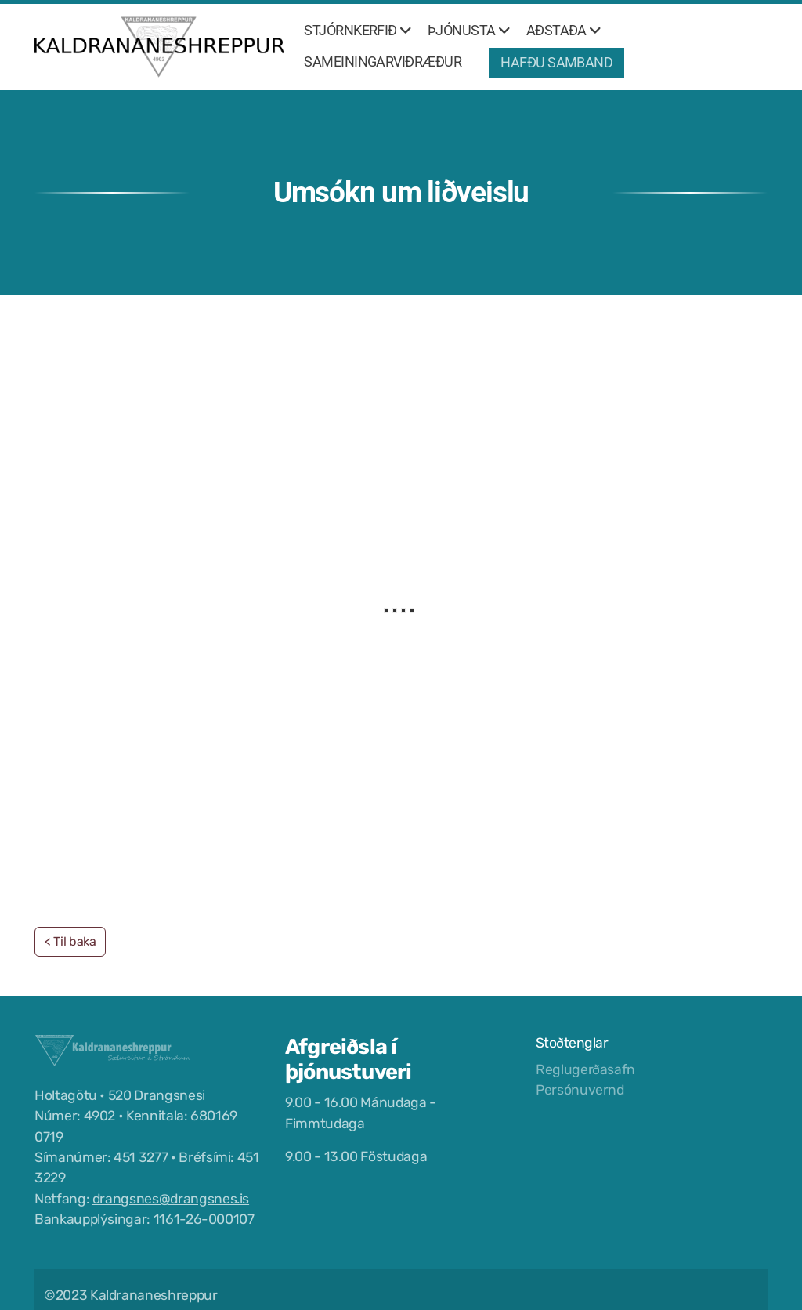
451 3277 (141, 1157)
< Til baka (70, 941)
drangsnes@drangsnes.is (170, 1199)
